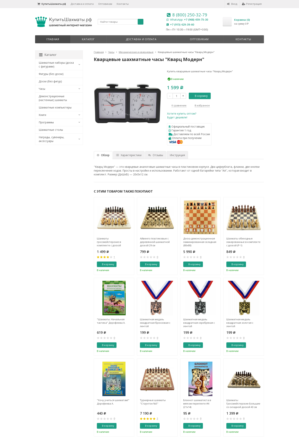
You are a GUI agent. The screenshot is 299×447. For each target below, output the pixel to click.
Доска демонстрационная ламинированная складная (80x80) (199, 242)
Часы (42, 89)
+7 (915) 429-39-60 (182, 24)
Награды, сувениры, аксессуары (51, 139)
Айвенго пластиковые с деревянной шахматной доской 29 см (155, 242)
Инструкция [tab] (177, 155)
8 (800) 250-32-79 (189, 15)
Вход (232, 4)
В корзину (199, 96)
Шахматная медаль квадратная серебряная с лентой (199, 323)
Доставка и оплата (82, 4)
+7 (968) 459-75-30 (196, 19)
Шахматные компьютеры (55, 107)
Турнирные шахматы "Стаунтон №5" (153, 401)
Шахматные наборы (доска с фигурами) (56, 64)
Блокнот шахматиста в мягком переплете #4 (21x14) (197, 403)
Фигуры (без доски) (51, 74)
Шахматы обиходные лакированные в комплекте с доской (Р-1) (243, 242)
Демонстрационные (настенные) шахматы (53, 98)
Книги (42, 115)
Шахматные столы (51, 130)
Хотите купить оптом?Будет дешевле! (181, 115)
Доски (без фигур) (50, 81)
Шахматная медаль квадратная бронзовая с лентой (155, 323)
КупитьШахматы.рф (51, 4)
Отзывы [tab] (155, 155)
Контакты (123, 4)
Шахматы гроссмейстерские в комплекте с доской (109, 242)
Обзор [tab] (103, 155)
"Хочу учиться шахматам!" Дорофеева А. (113, 401)
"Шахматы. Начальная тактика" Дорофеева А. (111, 321)
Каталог (88, 39)
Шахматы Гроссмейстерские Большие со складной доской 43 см (243, 403)
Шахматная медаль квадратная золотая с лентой (239, 323)
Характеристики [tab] (128, 155)
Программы (46, 122)
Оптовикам (105, 4)
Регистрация (252, 4)
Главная (52, 39)
